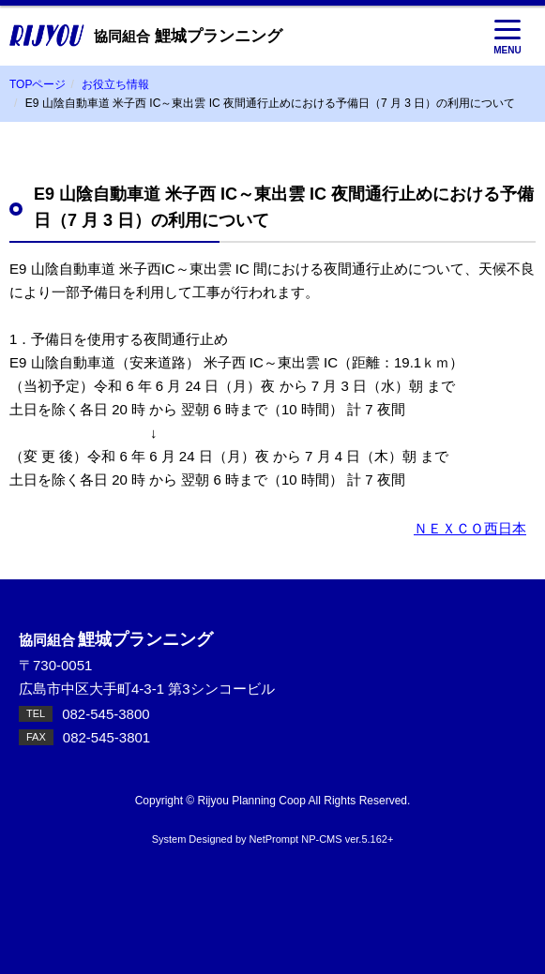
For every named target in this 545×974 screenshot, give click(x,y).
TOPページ (37, 84)
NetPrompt (274, 839)
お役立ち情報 (115, 84)
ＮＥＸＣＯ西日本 (470, 528)
